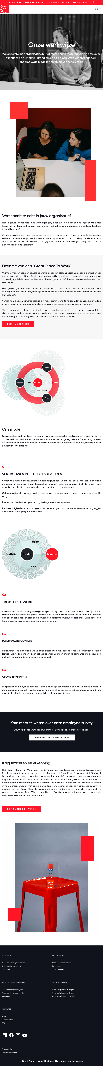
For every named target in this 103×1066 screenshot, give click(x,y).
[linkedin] (4, 1035)
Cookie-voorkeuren (9, 1052)
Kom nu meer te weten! (21, 809)
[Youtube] (24, 1035)
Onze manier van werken (12, 966)
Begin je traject (18, 324)
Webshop (6, 996)
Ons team (6, 969)
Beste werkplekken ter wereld (63, 996)
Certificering (57, 966)
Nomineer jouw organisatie (13, 993)
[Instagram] (18, 1035)
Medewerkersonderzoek (61, 963)
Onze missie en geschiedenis (14, 963)
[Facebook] (11, 1035)
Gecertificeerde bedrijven (12, 990)
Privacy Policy (7, 1049)
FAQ (4, 1023)
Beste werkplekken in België (63, 990)
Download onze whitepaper (52, 737)
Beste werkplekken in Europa (63, 993)
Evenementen (7, 1020)
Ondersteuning (58, 969)
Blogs (4, 1017)
